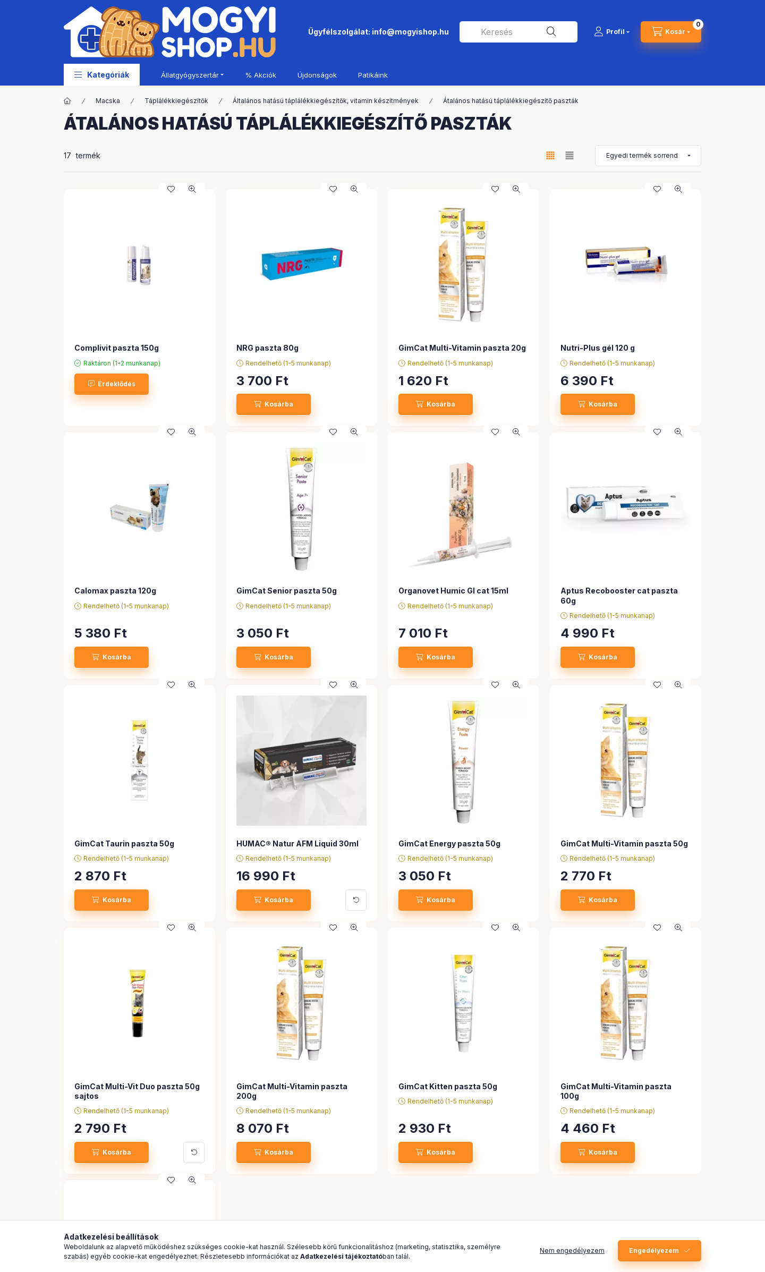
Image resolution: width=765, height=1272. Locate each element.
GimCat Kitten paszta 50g (447, 1086)
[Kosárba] (273, 404)
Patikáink (373, 75)
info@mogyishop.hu (410, 31)
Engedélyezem (654, 1250)
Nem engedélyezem (572, 1250)
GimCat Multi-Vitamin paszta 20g (462, 347)
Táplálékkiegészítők (176, 101)
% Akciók (260, 75)
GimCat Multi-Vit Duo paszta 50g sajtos (137, 1091)
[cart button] (671, 32)
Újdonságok (317, 75)
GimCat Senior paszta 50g (286, 590)
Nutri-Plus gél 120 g (597, 347)
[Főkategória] (67, 101)
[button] (102, 75)
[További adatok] (356, 900)
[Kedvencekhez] (171, 189)
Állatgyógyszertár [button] (190, 75)
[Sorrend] (648, 155)
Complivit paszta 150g (116, 347)
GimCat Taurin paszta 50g (124, 843)
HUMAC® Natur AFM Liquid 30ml (297, 843)
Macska (108, 101)
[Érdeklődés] (111, 384)
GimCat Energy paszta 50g (449, 843)
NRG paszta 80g (267, 347)
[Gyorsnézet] (192, 189)
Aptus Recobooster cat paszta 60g (619, 595)
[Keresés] (551, 32)
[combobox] (518, 32)
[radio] (569, 155)
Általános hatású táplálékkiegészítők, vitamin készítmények (326, 101)
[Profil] (612, 32)
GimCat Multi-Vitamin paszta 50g (624, 843)
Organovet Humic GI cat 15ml (453, 590)
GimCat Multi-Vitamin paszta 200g (291, 1091)
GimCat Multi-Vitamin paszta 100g (616, 1091)
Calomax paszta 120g (115, 590)
